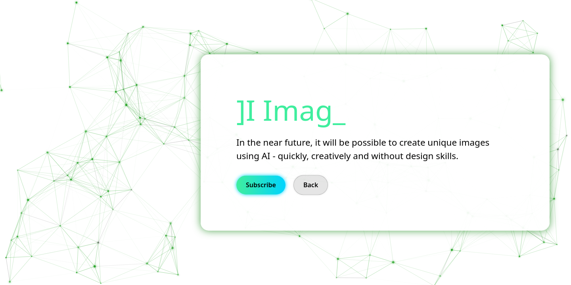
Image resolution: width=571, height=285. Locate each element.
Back (310, 185)
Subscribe (261, 185)
